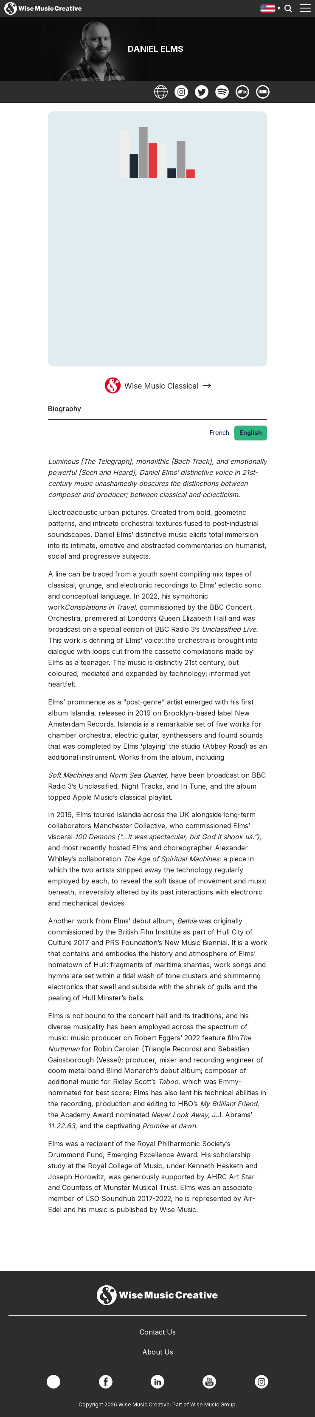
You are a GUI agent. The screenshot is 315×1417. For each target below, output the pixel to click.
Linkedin (157, 1382)
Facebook (105, 1382)
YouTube (209, 1382)
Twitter (201, 92)
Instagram (181, 92)
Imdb (263, 92)
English (250, 432)
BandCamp (242, 92)
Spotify (222, 92)
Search (288, 8)
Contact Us (158, 1332)
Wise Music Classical (161, 385)
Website (161, 92)
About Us (157, 1352)
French (219, 432)
